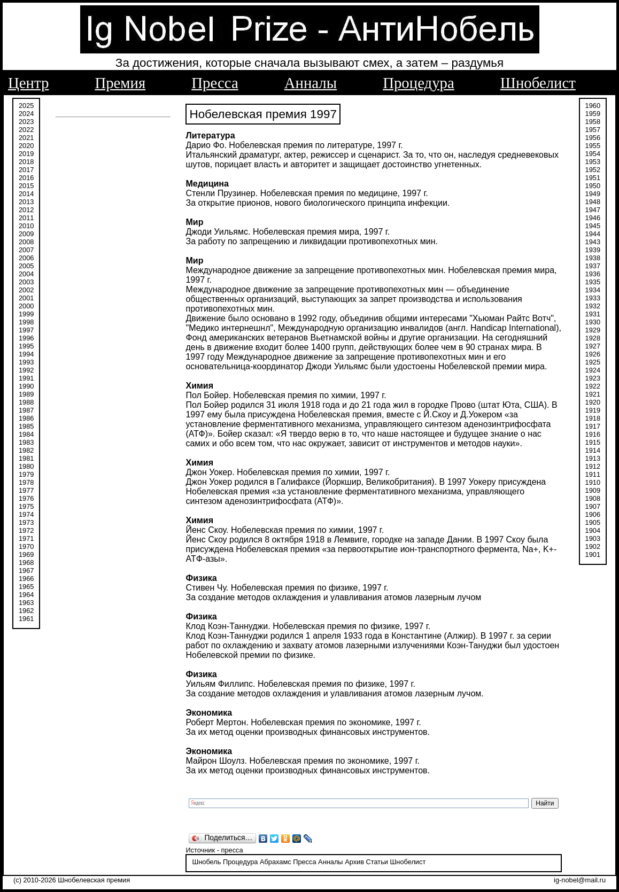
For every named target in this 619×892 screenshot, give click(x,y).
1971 (26, 538)
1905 (592, 522)
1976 (26, 498)
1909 (592, 490)
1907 (592, 506)
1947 (592, 210)
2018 (26, 162)
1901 (592, 554)
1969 (26, 554)
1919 (592, 410)
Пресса (214, 82)
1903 (592, 538)
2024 (26, 114)
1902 (592, 546)
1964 (26, 595)
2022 (26, 130)
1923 (592, 378)
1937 (592, 266)
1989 (26, 394)
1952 (592, 170)
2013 (26, 202)
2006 (26, 258)
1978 (26, 482)
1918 (592, 418)
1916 (592, 434)
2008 (26, 242)
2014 (26, 194)
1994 (26, 354)
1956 (592, 138)
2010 (26, 226)
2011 (26, 218)
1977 (26, 490)
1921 (592, 394)
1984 (26, 434)
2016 (26, 178)
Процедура (418, 82)
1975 (26, 506)
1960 (592, 106)
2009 (26, 234)
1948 (592, 202)
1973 (26, 522)
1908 (592, 498)
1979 (26, 474)
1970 (26, 546)
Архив (354, 862)
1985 (26, 426)
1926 (592, 354)
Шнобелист (538, 82)
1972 (26, 530)
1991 (26, 378)
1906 (592, 514)
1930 (592, 322)
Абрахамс (275, 862)
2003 (26, 282)
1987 (26, 410)
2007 (26, 250)
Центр (28, 82)
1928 (592, 338)
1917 (592, 426)
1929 (592, 330)
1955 (592, 146)
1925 (592, 362)
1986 (26, 418)
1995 (26, 346)
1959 (592, 114)
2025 (26, 106)
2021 (26, 138)
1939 (592, 250)
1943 (592, 242)
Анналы (310, 82)
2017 (26, 170)
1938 (592, 258)
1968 (26, 563)
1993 (26, 362)
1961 (26, 619)
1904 (592, 530)
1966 (26, 579)
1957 (592, 130)
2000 (26, 306)
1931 (592, 314)
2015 (26, 186)
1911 (592, 474)
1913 (592, 458)
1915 (592, 442)
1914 (592, 450)
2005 (26, 266)
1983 (26, 442)
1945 (592, 226)
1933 (592, 298)
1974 (26, 514)
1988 (26, 402)
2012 (26, 210)
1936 (592, 274)
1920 (592, 402)
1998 (26, 322)
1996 (26, 338)
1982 (26, 450)
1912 (592, 466)
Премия (120, 82)
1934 (592, 290)
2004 (26, 274)
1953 (592, 162)
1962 (26, 611)
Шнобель (206, 862)
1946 (592, 218)
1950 (592, 186)
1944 (592, 234)
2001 (26, 298)
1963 (26, 603)
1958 (592, 122)
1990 (26, 386)
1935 (592, 282)
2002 (26, 290)
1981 (26, 458)
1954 (592, 154)
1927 (592, 346)
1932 (592, 306)
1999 (26, 314)
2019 (26, 154)
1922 (592, 386)
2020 (26, 146)
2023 (26, 122)
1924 (592, 370)
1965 (26, 587)
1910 (592, 482)
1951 (592, 178)
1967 (26, 571)
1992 (26, 370)
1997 (26, 330)
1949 (592, 194)
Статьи (377, 862)
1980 (26, 466)
